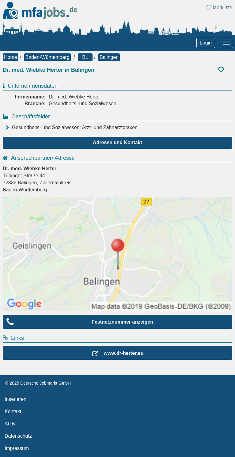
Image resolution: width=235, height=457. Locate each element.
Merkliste (219, 7)
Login (206, 42)
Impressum (17, 448)
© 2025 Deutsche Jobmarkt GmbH (38, 383)
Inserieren (15, 399)
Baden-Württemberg (47, 57)
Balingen (109, 57)
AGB (10, 423)
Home (10, 57)
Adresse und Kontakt (117, 142)
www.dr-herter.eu (123, 353)
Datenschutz (18, 436)
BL (85, 57)
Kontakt (13, 411)
